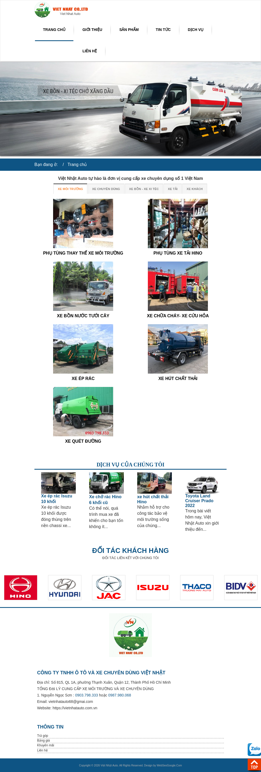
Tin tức (163, 29)
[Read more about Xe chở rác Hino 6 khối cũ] (106, 483)
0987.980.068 (119, 695)
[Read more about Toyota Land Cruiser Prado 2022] (202, 483)
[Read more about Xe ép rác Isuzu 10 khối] (58, 483)
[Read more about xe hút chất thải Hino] (154, 483)
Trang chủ (54, 29)
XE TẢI (172, 189)
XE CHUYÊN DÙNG (106, 189)
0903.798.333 (86, 695)
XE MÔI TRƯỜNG (70, 189)
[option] (58, 500)
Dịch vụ (196, 29)
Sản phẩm (129, 29)
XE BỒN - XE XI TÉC (144, 189)
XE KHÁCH (195, 189)
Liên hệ (89, 51)
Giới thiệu (92, 29)
